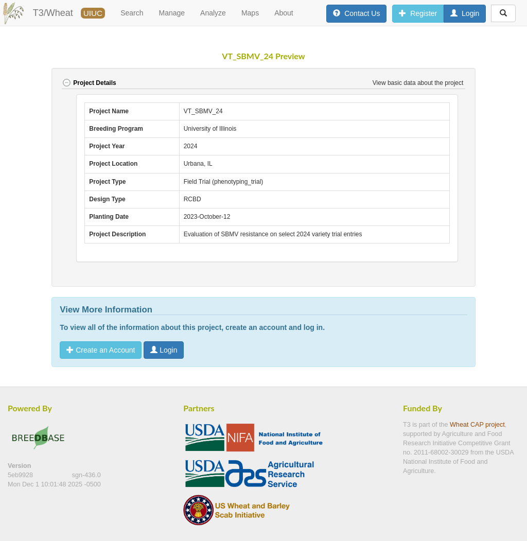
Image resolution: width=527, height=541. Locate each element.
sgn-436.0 (86, 475)
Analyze (213, 13)
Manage (172, 13)
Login (163, 350)
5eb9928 (21, 475)
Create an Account (100, 350)
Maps (250, 13)
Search (131, 13)
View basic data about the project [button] (419, 82)
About (283, 13)
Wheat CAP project (477, 424)
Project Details (89, 82)
